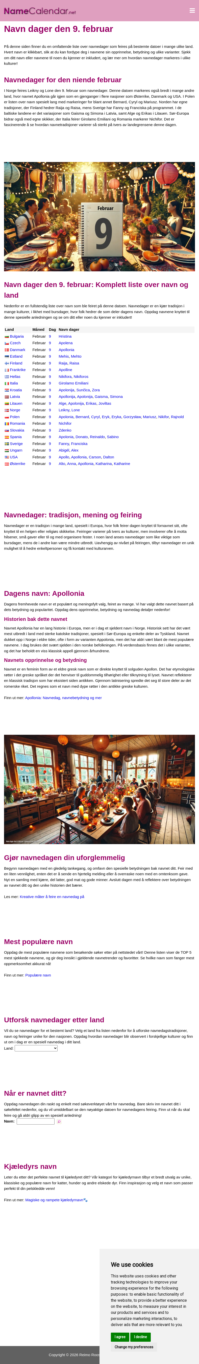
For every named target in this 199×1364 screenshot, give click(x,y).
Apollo (64, 457)
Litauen (16, 403)
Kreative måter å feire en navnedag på (52, 896)
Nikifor (163, 417)
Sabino (113, 437)
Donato (82, 437)
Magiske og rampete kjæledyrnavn (54, 1200)
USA (13, 457)
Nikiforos (81, 376)
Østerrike (17, 463)
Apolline (65, 370)
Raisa (74, 363)
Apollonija (67, 396)
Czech (15, 343)
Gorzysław (132, 417)
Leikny (64, 410)
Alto (62, 463)
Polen (14, 417)
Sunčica (83, 390)
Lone (75, 410)
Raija (63, 363)
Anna (71, 463)
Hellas (15, 376)
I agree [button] (120, 1337)
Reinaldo (97, 437)
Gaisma (101, 396)
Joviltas (104, 403)
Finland (16, 363)
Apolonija (66, 390)
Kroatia (16, 390)
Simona (116, 396)
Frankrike (18, 370)
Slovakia (17, 430)
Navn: (9, 1121)
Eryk (105, 417)
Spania (16, 437)
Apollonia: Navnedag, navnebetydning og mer (63, 698)
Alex (75, 450)
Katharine (122, 463)
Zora (96, 390)
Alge (62, 403)
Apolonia (66, 417)
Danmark (17, 350)
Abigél (64, 450)
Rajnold (177, 417)
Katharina (103, 463)
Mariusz (149, 417)
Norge (15, 410)
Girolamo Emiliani (73, 383)
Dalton (108, 457)
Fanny (64, 443)
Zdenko (65, 430)
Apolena (65, 343)
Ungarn (16, 450)
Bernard (82, 417)
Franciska (79, 443)
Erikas (91, 403)
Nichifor (65, 423)
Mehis (64, 356)
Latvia (15, 396)
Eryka (116, 417)
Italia (14, 383)
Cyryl (95, 417)
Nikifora (65, 376)
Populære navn (38, 975)
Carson (95, 457)
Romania (17, 423)
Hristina (65, 336)
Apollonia (66, 350)
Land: (9, 1048)
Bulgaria (17, 336)
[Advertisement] (99, 144)
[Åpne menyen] (192, 10)
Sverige (16, 443)
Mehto (76, 356)
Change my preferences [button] (134, 1347)
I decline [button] (140, 1337)
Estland (16, 356)
